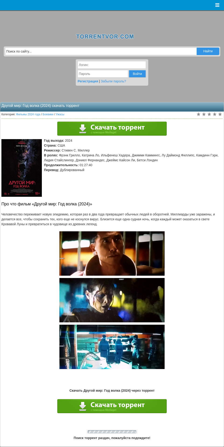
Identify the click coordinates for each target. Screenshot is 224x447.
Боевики (48, 114)
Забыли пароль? (113, 81)
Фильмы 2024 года (28, 114)
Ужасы (60, 114)
